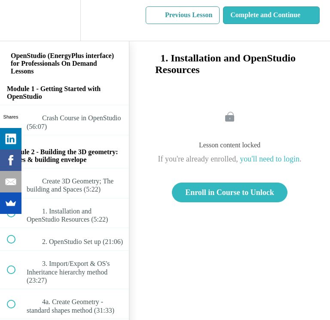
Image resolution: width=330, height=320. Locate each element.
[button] (16, 20)
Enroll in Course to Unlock (229, 192)
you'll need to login (269, 159)
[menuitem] (64, 20)
